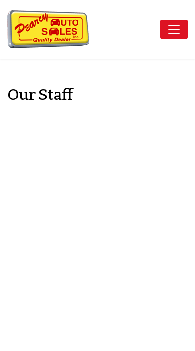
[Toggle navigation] (174, 29)
